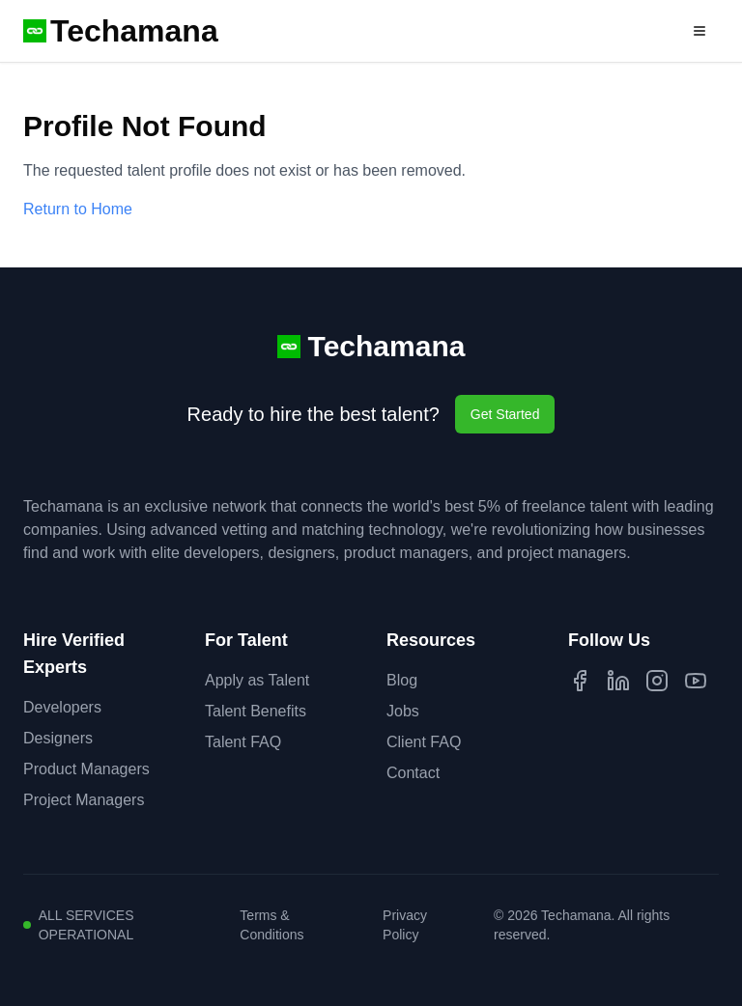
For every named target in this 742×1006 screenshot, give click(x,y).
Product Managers (86, 769)
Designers (58, 738)
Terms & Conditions (271, 925)
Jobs (402, 711)
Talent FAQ (243, 742)
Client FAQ (423, 742)
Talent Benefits (255, 711)
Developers (62, 707)
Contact (413, 773)
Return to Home (77, 209)
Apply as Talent (257, 680)
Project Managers (83, 800)
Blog (401, 680)
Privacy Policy (405, 925)
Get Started (505, 414)
